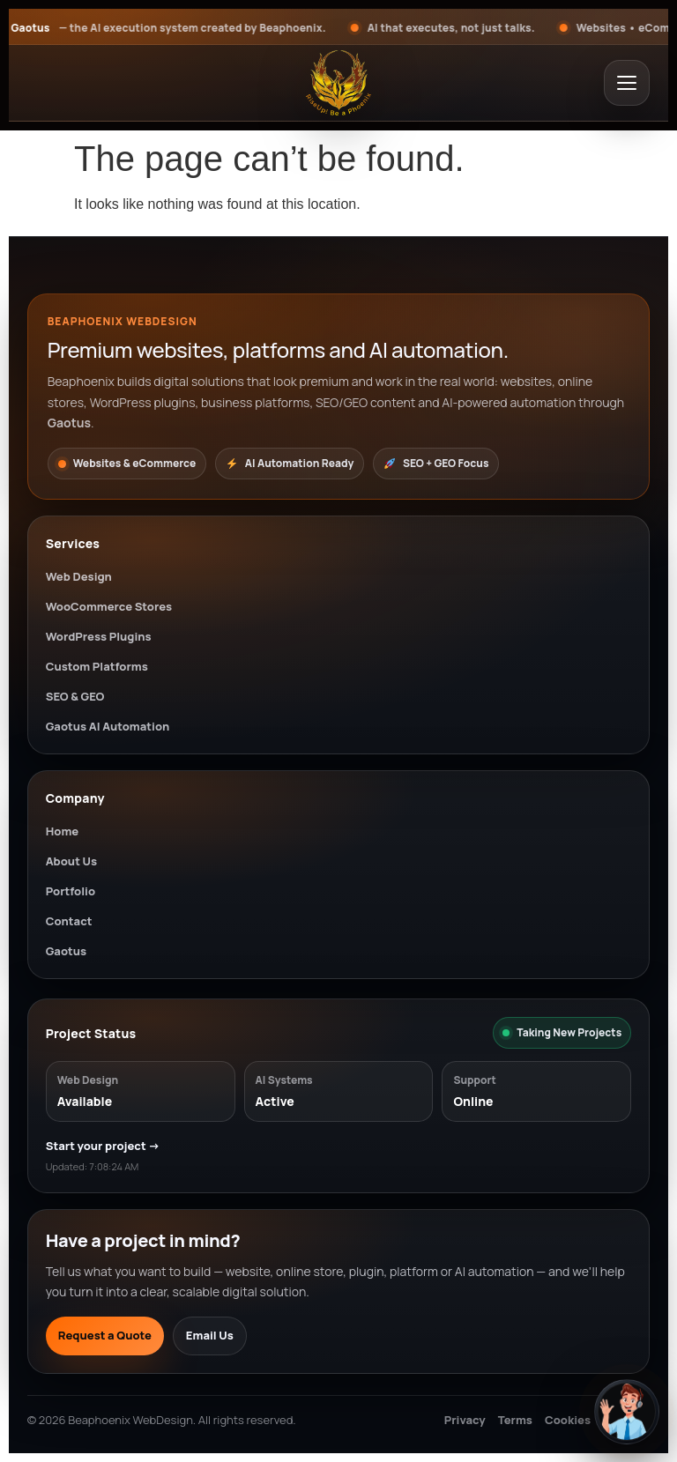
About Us (71, 861)
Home (62, 831)
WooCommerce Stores (109, 606)
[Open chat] (626, 1411)
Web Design (79, 576)
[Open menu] (627, 83)
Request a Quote (105, 1335)
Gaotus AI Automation (108, 726)
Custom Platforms (97, 666)
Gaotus (66, 951)
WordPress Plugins (99, 636)
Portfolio (70, 891)
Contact (69, 921)
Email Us (210, 1335)
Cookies (568, 1420)
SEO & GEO (75, 696)
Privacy (465, 1420)
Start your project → (103, 1146)
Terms (515, 1420)
